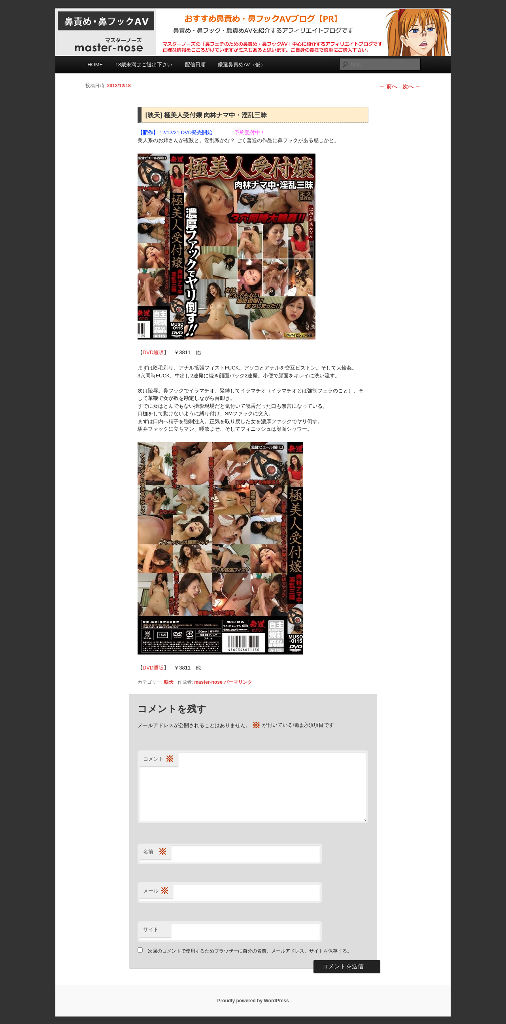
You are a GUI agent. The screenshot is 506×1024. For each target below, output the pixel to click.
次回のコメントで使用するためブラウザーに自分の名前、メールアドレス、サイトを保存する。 (250, 951)
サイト (151, 929)
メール (156, 891)
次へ (411, 86)
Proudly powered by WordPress (253, 1000)
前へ (388, 86)
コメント (158, 759)
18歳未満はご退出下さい (143, 65)
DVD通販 (153, 352)
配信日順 (195, 65)
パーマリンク (238, 682)
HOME (95, 65)
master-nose (208, 682)
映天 (169, 682)
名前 (155, 852)
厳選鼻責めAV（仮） (241, 65)
